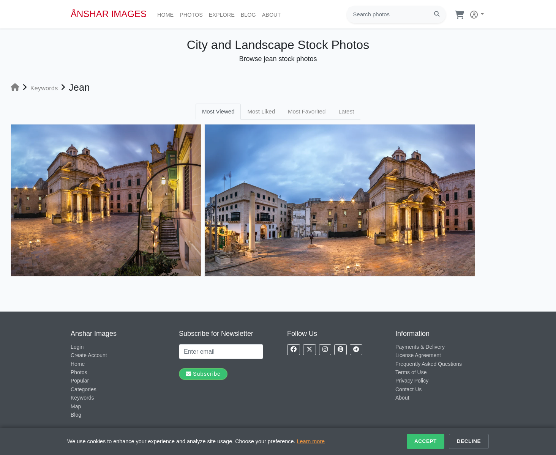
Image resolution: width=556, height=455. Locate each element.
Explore (223, 14)
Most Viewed (218, 111)
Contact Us (408, 389)
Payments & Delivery (420, 347)
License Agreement (418, 355)
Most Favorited (306, 111)
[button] (475, 13)
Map (76, 406)
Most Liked (261, 111)
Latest (346, 111)
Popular (80, 381)
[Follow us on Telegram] (356, 349)
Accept (425, 441)
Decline (469, 441)
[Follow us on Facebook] (293, 349)
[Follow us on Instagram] (325, 349)
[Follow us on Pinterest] (340, 349)
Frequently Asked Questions (428, 364)
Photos (193, 14)
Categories (83, 389)
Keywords (82, 398)
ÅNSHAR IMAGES (109, 14)
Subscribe (203, 374)
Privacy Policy (411, 381)
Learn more (311, 441)
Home (167, 14)
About (273, 14)
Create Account (89, 355)
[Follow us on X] (309, 349)
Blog (250, 14)
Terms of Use (410, 372)
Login (77, 347)
